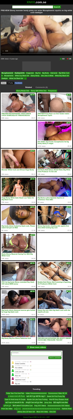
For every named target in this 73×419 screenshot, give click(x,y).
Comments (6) (42, 87)
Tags (30, 417)
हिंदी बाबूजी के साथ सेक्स (60, 402)
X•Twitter (10, 83)
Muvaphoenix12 (7, 73)
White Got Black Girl (16, 78)
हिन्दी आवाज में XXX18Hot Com (23, 405)
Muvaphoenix (8, 75)
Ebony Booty (35, 75)
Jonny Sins (48, 402)
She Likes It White (47, 75)
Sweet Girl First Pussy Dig (56, 396)
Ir (2, 75)
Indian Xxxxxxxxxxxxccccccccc (36, 393)
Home (25, 417)
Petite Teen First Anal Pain (15, 393)
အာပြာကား (17, 408)
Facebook (18, 83)
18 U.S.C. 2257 (44, 417)
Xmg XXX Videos (40, 405)
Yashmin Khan (67, 408)
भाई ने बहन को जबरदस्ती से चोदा (14, 402)
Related (28, 87)
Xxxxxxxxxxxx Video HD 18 (57, 393)
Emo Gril (53, 412)
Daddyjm (5, 78)
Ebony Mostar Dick (22, 91)
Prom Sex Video (6, 408)
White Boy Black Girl (62, 75)
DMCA (35, 417)
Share (4, 83)
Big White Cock (64, 73)
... (25, 78)
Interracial (53, 73)
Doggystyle (30, 73)
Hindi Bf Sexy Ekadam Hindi (58, 399)
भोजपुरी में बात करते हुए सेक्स (34, 402)
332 (62, 59)
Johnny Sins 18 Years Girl (26, 412)
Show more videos (36, 347)
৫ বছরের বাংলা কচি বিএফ (16, 396)
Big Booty (45, 73)
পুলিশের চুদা (7, 405)
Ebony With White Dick (38, 91)
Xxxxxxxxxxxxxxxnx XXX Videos (58, 405)
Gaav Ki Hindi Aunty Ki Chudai (15, 399)
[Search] (32, 6)
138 (69, 59)
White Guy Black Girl (22, 75)
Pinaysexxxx (52, 91)
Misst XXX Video (42, 412)
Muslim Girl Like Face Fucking (37, 399)
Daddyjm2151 (20, 73)
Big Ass (37, 73)
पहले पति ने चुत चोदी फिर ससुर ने (35, 396)
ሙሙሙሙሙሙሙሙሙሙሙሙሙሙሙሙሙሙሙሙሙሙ (41, 408)
